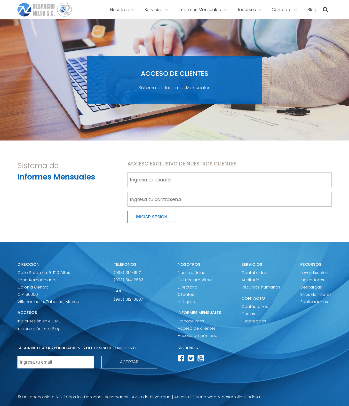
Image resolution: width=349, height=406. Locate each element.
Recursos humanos (260, 287)
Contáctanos (254, 306)
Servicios (153, 10)
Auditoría (250, 280)
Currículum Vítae (195, 280)
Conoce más (191, 321)
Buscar (325, 9)
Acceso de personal (198, 335)
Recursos (246, 10)
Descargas (311, 287)
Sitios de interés (316, 294)
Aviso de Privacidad (151, 397)
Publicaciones (314, 301)
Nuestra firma (192, 272)
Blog (311, 10)
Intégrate (187, 301)
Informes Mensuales (199, 10)
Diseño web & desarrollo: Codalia (226, 397)
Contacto (282, 10)
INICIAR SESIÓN (151, 217)
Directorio (187, 287)
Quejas (248, 314)
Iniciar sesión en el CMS (39, 320)
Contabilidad (254, 272)
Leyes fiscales (314, 272)
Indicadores (312, 280)
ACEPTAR (129, 362)
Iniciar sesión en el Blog (39, 328)
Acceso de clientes (197, 328)
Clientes (186, 294)
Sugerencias (253, 321)
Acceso (181, 397)
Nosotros (119, 10)
